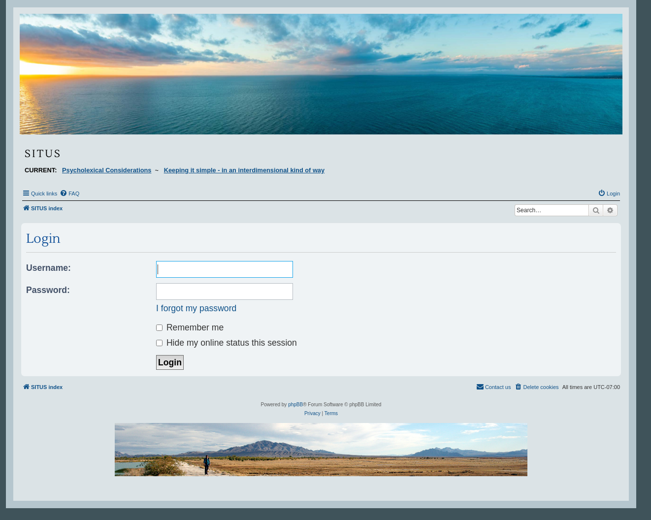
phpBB (295, 404)
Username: (48, 268)
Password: (48, 290)
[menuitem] (69, 193)
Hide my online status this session (226, 343)
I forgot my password (196, 308)
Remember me (190, 327)
